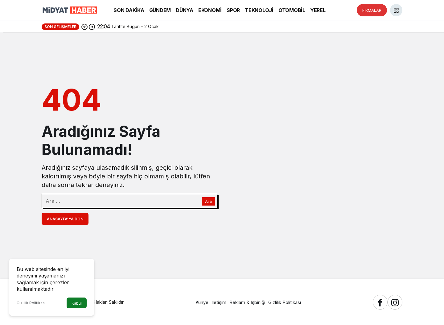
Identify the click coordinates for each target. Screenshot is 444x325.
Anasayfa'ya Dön (65, 219)
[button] (396, 10)
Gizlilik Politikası (31, 303)
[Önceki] (84, 26)
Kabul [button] (77, 303)
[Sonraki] (92, 26)
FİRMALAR (371, 10)
